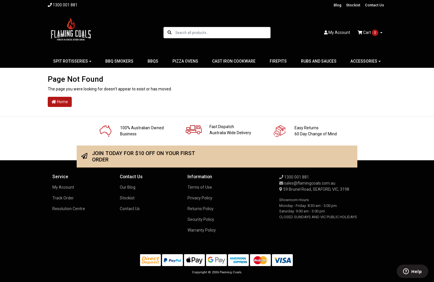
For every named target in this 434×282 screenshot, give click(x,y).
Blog (337, 5)
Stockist (353, 5)
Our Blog (127, 187)
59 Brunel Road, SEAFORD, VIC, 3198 (314, 189)
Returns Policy (200, 208)
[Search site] (169, 33)
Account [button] (337, 32)
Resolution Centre (68, 208)
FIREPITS (278, 61)
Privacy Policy (199, 198)
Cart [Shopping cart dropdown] (368, 33)
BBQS (153, 61)
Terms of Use (199, 187)
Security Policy (200, 219)
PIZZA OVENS (185, 61)
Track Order (63, 198)
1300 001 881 (294, 177)
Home (60, 101)
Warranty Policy (201, 230)
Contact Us (374, 5)
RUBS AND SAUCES (318, 61)
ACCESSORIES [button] (363, 61)
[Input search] (222, 33)
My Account (63, 187)
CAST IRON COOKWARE (233, 61)
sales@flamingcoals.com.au (307, 183)
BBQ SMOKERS (119, 61)
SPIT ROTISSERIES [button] (70, 61)
